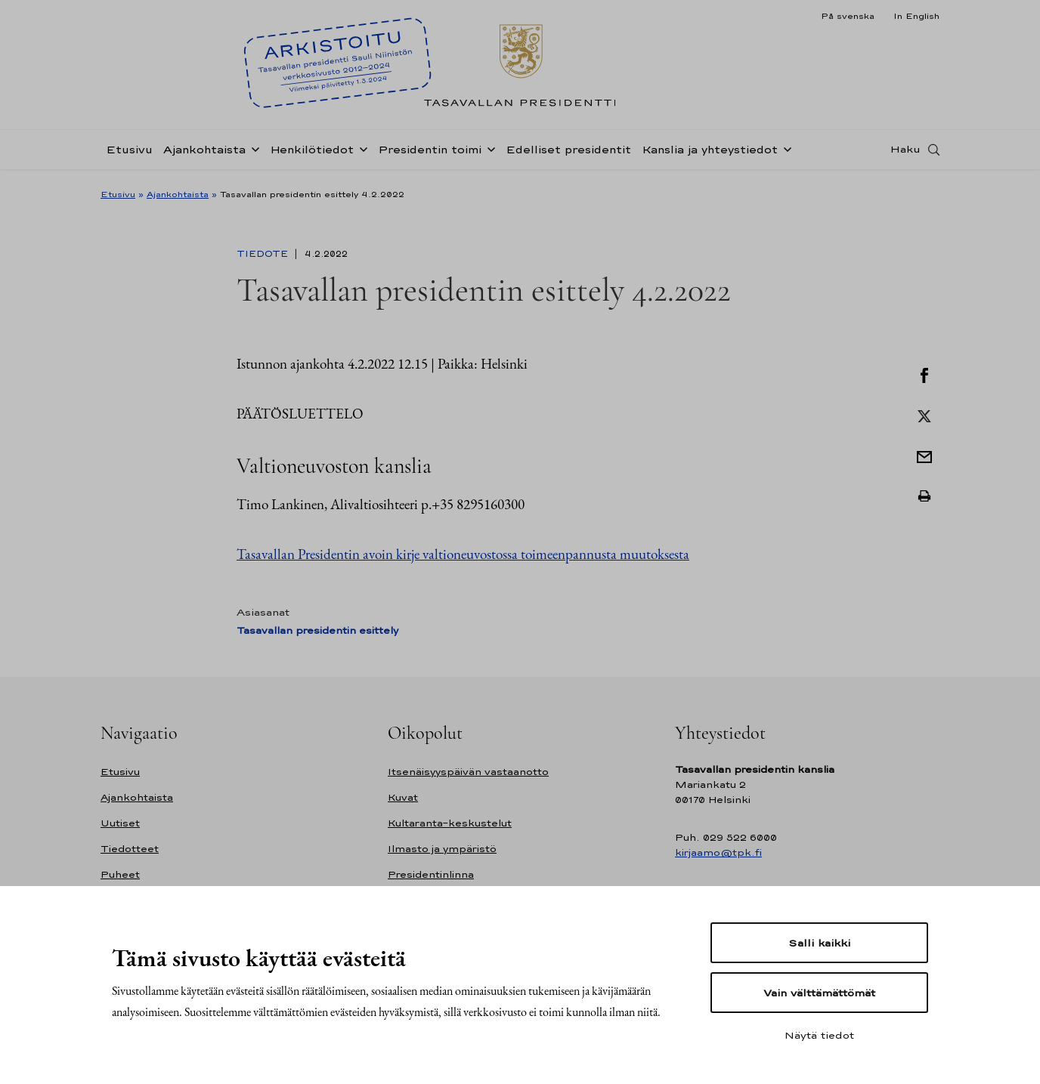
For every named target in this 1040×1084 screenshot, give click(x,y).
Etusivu (129, 154)
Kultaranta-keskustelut (450, 823)
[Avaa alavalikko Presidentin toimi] (488, 153)
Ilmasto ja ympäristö (442, 848)
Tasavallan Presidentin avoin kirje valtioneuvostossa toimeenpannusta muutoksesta (463, 554)
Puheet (120, 874)
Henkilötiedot (312, 154)
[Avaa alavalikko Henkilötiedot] (360, 153)
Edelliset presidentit (568, 154)
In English (916, 16)
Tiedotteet (130, 848)
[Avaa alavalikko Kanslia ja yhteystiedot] (784, 153)
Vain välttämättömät (819, 992)
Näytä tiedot (819, 1035)
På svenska (847, 16)
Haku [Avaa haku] (905, 153)
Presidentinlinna (431, 874)
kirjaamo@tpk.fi (718, 852)
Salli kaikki (819, 943)
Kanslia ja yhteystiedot (710, 154)
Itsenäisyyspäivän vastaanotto (468, 771)
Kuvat (403, 797)
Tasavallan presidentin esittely (317, 630)
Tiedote (264, 254)
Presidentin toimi (429, 154)
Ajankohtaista (204, 154)
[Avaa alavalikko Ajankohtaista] (252, 153)
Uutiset (120, 823)
